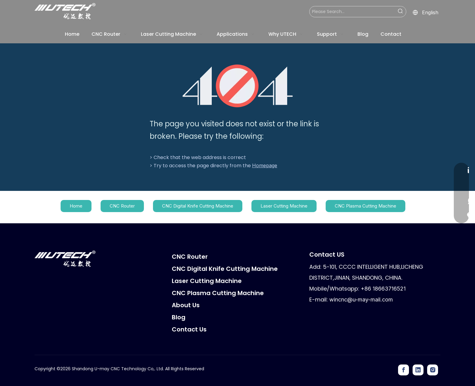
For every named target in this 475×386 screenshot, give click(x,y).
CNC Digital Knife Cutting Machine (197, 206)
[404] (237, 86)
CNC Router (122, 206)
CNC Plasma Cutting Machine (365, 206)
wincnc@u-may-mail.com (361, 299)
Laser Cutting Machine (284, 206)
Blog (178, 317)
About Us (186, 305)
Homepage (264, 165)
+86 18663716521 (383, 288)
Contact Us (189, 329)
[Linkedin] (418, 369)
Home (76, 206)
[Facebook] (403, 369)
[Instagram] (432, 369)
